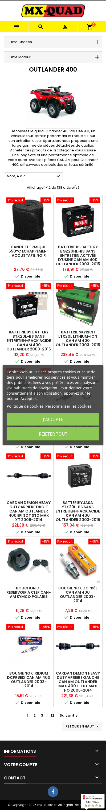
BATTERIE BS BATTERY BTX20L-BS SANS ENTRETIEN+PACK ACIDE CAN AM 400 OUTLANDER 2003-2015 (28, 340)
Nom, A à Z (34, 176)
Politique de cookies (25, 406)
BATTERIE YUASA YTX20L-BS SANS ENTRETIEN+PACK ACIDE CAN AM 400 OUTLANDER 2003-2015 (78, 511)
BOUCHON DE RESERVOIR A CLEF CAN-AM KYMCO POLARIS (28, 592)
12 (52, 715)
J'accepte (53, 419)
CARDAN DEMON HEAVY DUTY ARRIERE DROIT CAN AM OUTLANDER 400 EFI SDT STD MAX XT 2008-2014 (29, 511)
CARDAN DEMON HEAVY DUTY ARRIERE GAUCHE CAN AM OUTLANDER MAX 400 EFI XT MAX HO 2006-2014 (78, 682)
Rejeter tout (53, 434)
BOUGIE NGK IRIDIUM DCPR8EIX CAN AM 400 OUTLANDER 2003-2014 (28, 680)
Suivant (69, 715)
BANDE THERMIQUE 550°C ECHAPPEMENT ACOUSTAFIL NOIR (29, 251)
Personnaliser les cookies (68, 406)
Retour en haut (83, 726)
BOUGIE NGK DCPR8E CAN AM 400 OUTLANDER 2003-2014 (77, 594)
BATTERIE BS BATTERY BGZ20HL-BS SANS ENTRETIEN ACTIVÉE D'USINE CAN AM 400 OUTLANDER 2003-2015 (78, 255)
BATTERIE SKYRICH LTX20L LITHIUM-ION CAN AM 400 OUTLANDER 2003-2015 (78, 338)
